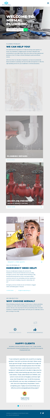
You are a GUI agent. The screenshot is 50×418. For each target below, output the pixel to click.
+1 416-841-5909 (9, 290)
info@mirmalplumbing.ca (24, 290)
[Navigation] (48, 3)
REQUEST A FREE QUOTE (25, 262)
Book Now (24, 207)
